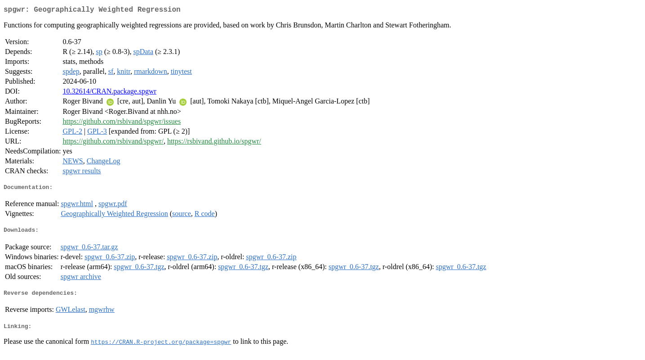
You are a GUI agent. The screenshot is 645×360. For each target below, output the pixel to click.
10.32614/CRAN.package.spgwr (109, 93)
